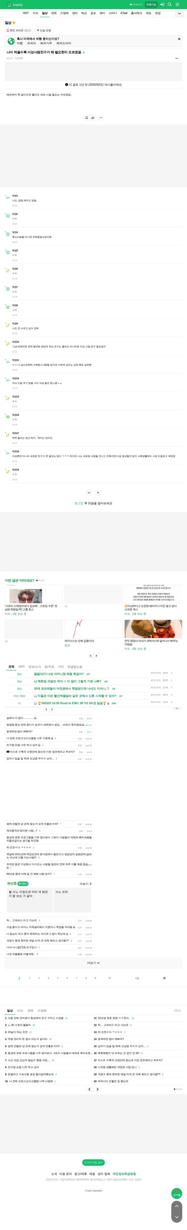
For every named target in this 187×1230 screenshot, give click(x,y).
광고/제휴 (80, 1173)
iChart (124, 13)
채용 (92, 1173)
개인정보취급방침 (124, 1173)
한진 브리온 (19, 30)
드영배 (64, 13)
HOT (26, 13)
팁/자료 (49, 666)
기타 (61, 666)
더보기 (85, 883)
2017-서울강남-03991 (117, 1179)
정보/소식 (35, 666)
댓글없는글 (75, 666)
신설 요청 (44, 30)
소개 (54, 1173)
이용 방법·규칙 (136, 4)
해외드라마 (64, 43)
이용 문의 (65, 1173)
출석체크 (136, 13)
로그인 (79, 503)
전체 (11, 666)
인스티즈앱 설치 (93, 1162)
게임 (148, 13)
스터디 (113, 13)
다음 (137, 978)
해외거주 (46, 43)
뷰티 (102, 13)
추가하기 (23, 883)
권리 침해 (104, 1173)
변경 (157, 13)
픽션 (84, 13)
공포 (93, 13)
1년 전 (9, 58)
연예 (54, 13)
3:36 (177, 1010)
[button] (91, 655)
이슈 (35, 13)
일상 (44, 13)
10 (109, 978)
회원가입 (151, 4)
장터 (75, 13)
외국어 (31, 43)
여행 (20, 43)
